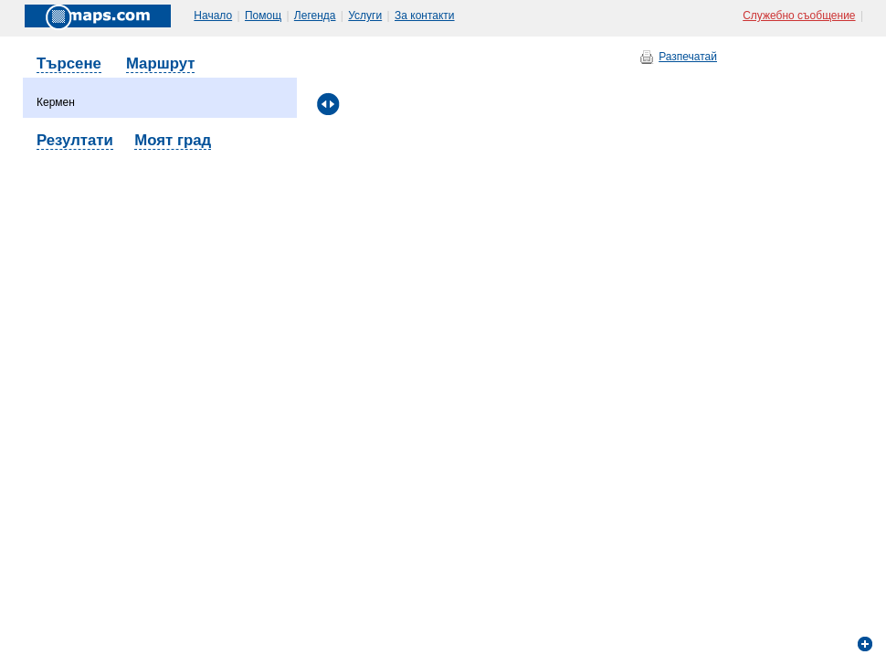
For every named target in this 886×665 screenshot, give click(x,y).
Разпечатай (688, 56)
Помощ (263, 15)
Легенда (315, 15)
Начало (213, 15)
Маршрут (160, 63)
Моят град (172, 140)
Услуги (365, 15)
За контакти (425, 15)
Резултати (75, 140)
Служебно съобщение (799, 15)
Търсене (69, 63)
